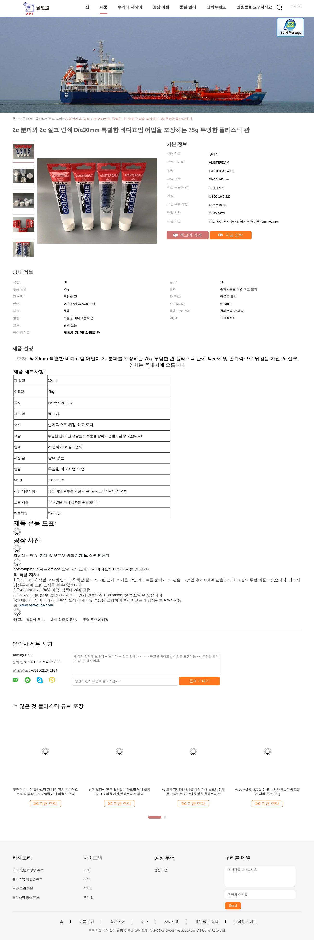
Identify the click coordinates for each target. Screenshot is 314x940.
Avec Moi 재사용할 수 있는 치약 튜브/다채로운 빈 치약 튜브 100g (267, 792)
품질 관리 (188, 7)
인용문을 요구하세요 (254, 7)
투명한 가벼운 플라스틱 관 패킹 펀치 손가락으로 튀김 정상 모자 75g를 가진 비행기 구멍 (45, 792)
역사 (86, 879)
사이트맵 (171, 921)
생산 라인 (161, 870)
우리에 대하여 (130, 7)
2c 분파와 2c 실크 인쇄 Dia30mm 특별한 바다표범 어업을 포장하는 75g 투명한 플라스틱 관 (128, 118)
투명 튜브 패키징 (95, 620)
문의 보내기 (199, 681)
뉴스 (145, 921)
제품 (103, 7)
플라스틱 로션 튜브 (26, 897)
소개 (86, 870)
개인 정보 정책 (206, 921)
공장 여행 (161, 7)
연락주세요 (216, 7)
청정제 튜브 (35, 620)
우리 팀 (88, 897)
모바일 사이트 (245, 921)
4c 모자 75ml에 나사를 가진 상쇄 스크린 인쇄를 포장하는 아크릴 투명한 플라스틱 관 (193, 792)
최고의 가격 (187, 235)
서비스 (88, 888)
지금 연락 (230, 235)
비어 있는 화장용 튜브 (28, 870)
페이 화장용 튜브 (63, 620)
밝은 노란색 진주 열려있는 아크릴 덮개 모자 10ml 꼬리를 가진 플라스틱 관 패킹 (119, 792)
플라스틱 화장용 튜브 (27, 879)
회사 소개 (118, 921)
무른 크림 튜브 (23, 888)
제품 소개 (86, 921)
